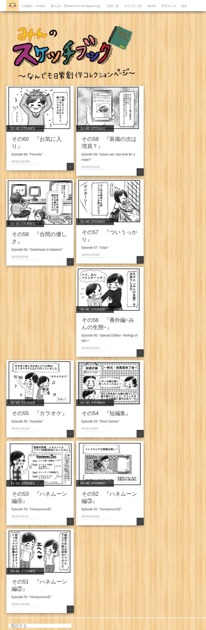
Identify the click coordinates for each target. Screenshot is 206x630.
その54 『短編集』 (106, 413)
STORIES (28, 128)
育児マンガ (168, 6)
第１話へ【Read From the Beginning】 (76, 6)
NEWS (151, 6)
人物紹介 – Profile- (33, 6)
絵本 (184, 6)
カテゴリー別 (133, 6)
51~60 (15, 128)
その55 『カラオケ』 (40, 413)
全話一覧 (113, 6)
